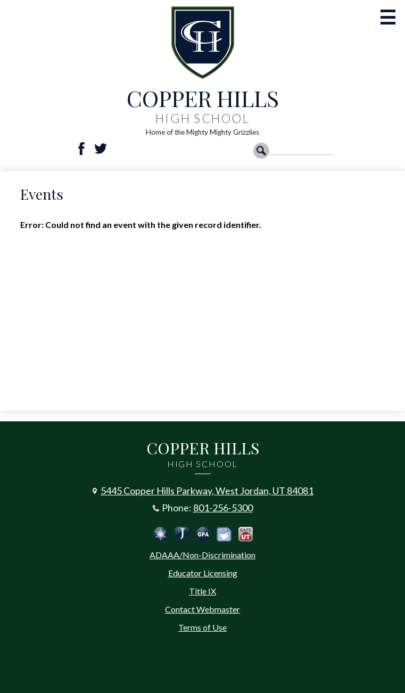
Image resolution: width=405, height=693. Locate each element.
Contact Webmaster (202, 609)
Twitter (100, 148)
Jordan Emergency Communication (160, 534)
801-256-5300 (223, 507)
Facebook (81, 148)
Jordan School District (181, 534)
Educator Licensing (202, 573)
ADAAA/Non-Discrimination (202, 555)
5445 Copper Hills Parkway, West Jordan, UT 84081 (207, 490)
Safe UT (245, 534)
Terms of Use (202, 627)
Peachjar (224, 534)
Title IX (202, 591)
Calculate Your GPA (202, 534)
